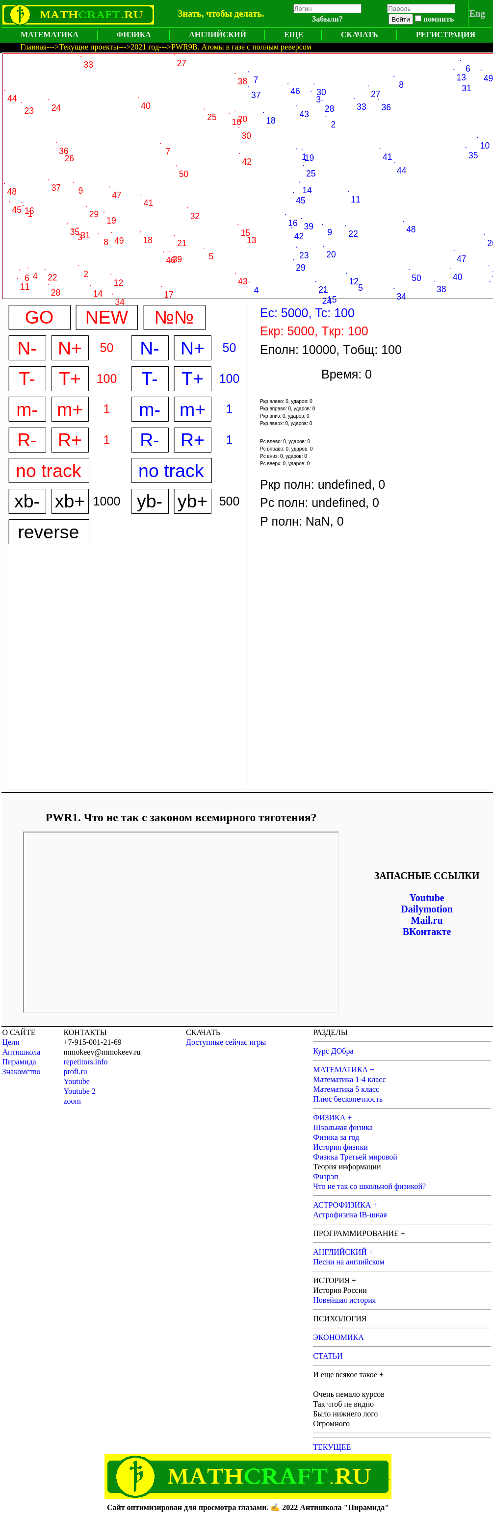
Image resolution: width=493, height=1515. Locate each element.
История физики (340, 1147)
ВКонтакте (427, 931)
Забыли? (327, 19)
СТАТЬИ (327, 1356)
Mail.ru (427, 920)
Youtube (427, 897)
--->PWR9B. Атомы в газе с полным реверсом (235, 47)
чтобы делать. (235, 13)
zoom (72, 1101)
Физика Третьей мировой (355, 1157)
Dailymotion (427, 909)
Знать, (191, 13)
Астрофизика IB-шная (350, 1215)
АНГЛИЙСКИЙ (217, 34)
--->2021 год (138, 47)
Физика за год (336, 1137)
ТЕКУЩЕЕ (332, 1447)
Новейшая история (344, 1300)
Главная (34, 47)
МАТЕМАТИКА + (343, 1069)
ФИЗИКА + (332, 1117)
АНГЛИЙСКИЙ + (343, 1252)
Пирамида (19, 1062)
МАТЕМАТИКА (49, 34)
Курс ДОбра (333, 1051)
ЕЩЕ (293, 34)
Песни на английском (348, 1262)
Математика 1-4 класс (349, 1079)
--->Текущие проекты (82, 47)
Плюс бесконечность (348, 1099)
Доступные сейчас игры (226, 1042)
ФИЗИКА (134, 34)
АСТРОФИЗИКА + (345, 1205)
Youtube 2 (79, 1091)
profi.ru (75, 1071)
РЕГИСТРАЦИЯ (445, 34)
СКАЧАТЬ (359, 34)
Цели (11, 1042)
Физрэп (325, 1176)
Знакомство (21, 1071)
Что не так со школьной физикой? (369, 1186)
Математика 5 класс (346, 1089)
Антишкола (21, 1052)
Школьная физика (343, 1127)
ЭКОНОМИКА (338, 1337)
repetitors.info (85, 1062)
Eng (477, 13)
